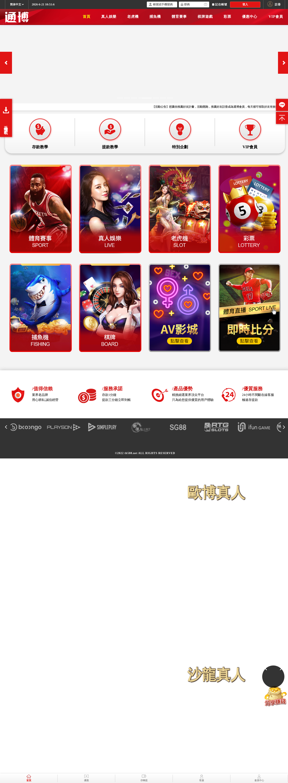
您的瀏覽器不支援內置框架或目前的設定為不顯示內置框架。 (144, 391)
